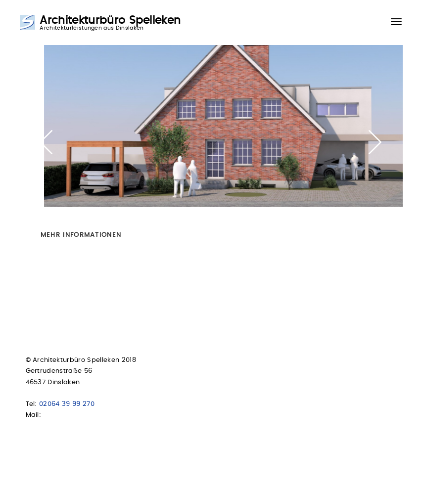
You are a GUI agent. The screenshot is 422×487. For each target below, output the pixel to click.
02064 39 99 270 (66, 404)
